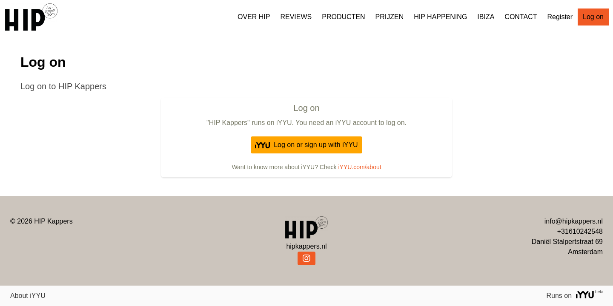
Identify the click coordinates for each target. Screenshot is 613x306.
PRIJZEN (389, 16)
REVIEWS (296, 16)
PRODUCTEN (343, 16)
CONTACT (520, 16)
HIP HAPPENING (440, 16)
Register (560, 16)
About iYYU (28, 295)
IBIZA (485, 16)
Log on (593, 16)
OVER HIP (254, 16)
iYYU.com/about (359, 167)
